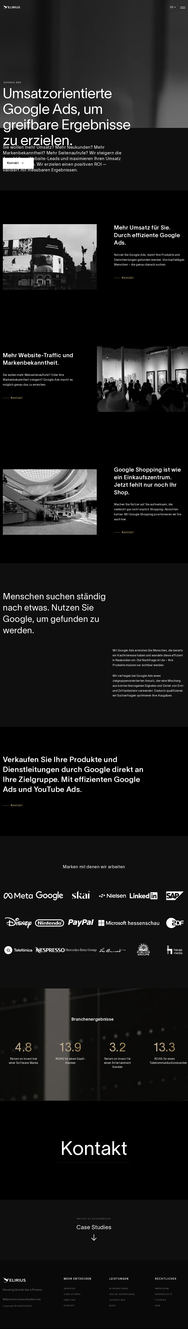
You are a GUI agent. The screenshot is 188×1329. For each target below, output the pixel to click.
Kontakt (16, 163)
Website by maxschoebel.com (22, 1299)
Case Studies (94, 1233)
